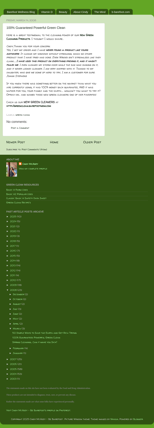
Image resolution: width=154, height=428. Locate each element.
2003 (13, 378)
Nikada (114, 419)
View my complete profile (33, 168)
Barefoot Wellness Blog (21, 11)
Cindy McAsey (30, 163)
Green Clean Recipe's (18, 202)
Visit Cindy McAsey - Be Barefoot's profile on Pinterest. (38, 410)
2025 (13, 216)
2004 (13, 373)
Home (54, 142)
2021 (13, 226)
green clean (23, 114)
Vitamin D (47, 11)
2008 (13, 290)
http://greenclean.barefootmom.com (28, 106)
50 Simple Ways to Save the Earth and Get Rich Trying (44, 332)
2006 (14, 364)
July (15, 309)
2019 (13, 236)
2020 (13, 231)
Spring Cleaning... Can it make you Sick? (34, 342)
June (16, 313)
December (19, 294)
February (19, 348)
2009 (13, 285)
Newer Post (15, 142)
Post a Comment (20, 127)
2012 (13, 270)
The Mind (100, 11)
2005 (13, 369)
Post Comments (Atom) (34, 149)
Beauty (63, 11)
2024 (13, 221)
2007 (13, 359)
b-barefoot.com (121, 11)
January (18, 353)
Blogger (138, 419)
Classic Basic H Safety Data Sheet (26, 198)
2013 (13, 265)
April (16, 323)
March (17, 328)
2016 (13, 250)
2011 (13, 275)
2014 (13, 260)
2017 (13, 245)
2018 (13, 241)
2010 (13, 280)
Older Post (92, 142)
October (18, 299)
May (16, 318)
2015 (13, 255)
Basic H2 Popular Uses (19, 194)
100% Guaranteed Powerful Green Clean (35, 28)
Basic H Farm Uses (17, 189)
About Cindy (80, 11)
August (17, 304)
